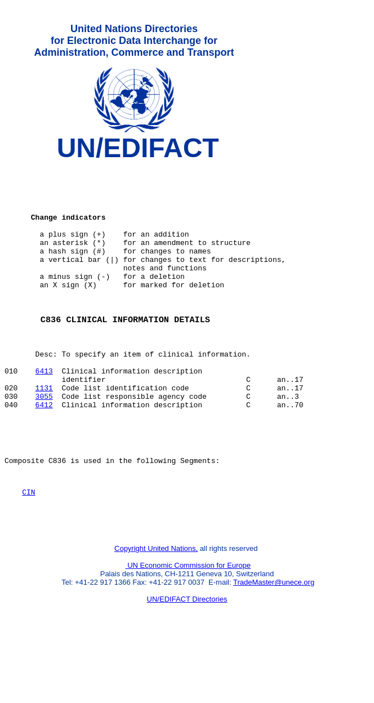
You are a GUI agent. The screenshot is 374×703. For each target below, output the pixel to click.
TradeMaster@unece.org (273, 644)
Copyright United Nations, (156, 610)
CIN (28, 549)
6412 (44, 451)
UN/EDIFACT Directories (187, 661)
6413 (44, 411)
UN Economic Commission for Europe (188, 627)
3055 (44, 441)
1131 (44, 431)
